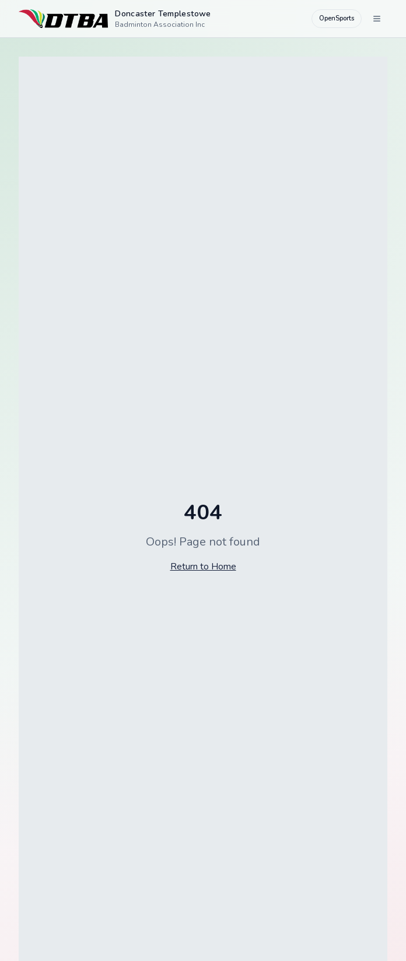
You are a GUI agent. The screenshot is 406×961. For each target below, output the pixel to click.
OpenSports (336, 18)
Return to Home (203, 566)
